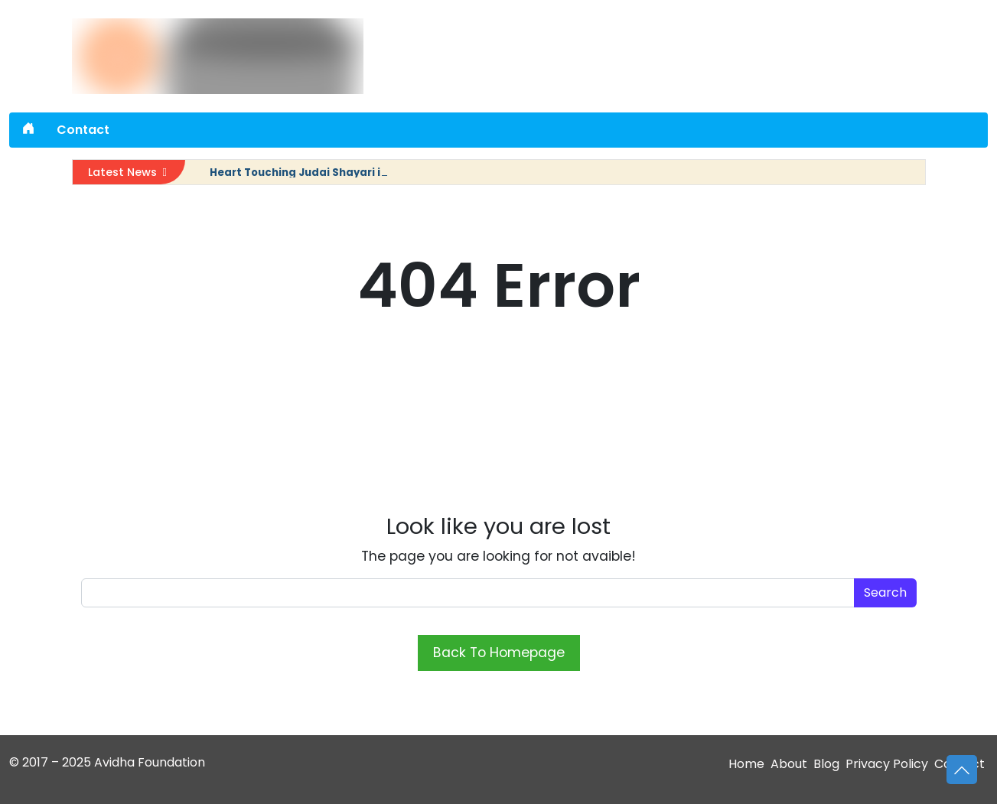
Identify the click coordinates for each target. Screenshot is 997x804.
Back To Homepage (499, 652)
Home (746, 764)
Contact (83, 129)
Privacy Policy (886, 764)
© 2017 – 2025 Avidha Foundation (107, 762)
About (789, 764)
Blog (826, 764)
